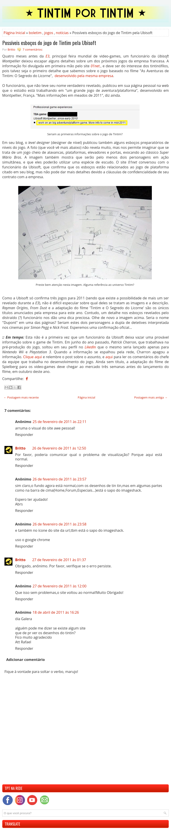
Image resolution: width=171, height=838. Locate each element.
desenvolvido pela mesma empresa (84, 75)
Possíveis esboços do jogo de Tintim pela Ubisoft (49, 42)
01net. (95, 65)
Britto (20, 448)
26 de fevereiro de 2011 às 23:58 (59, 524)
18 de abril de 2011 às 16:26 (56, 612)
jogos (48, 32)
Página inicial (86, 397)
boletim (35, 32)
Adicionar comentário (25, 659)
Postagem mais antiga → (150, 397)
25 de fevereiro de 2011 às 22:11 (59, 421)
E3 (47, 56)
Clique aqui (32, 356)
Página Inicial (14, 32)
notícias (62, 32)
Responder (24, 434)
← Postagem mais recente (21, 397)
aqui (109, 356)
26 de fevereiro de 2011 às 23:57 (59, 479)
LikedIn (90, 347)
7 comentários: (33, 49)
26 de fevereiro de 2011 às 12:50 (59, 448)
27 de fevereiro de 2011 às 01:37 (59, 559)
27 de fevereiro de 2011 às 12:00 (59, 586)
